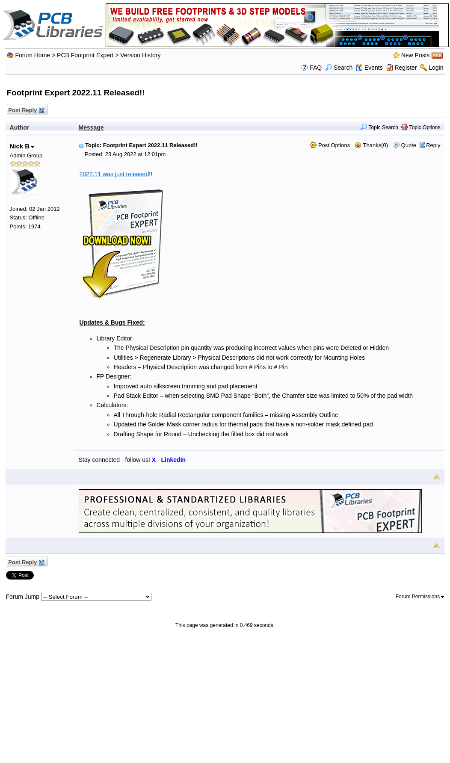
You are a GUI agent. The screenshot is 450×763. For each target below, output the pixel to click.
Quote (408, 145)
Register (405, 67)
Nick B (22, 146)
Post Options (330, 145)
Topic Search (379, 127)
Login (436, 67)
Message (91, 127)
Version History (140, 55)
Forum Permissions (420, 597)
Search (338, 67)
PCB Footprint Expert (85, 55)
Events (369, 67)
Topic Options (421, 127)
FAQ (316, 67)
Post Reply (26, 110)
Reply (433, 145)
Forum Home (32, 55)
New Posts (415, 55)
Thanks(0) (371, 145)
